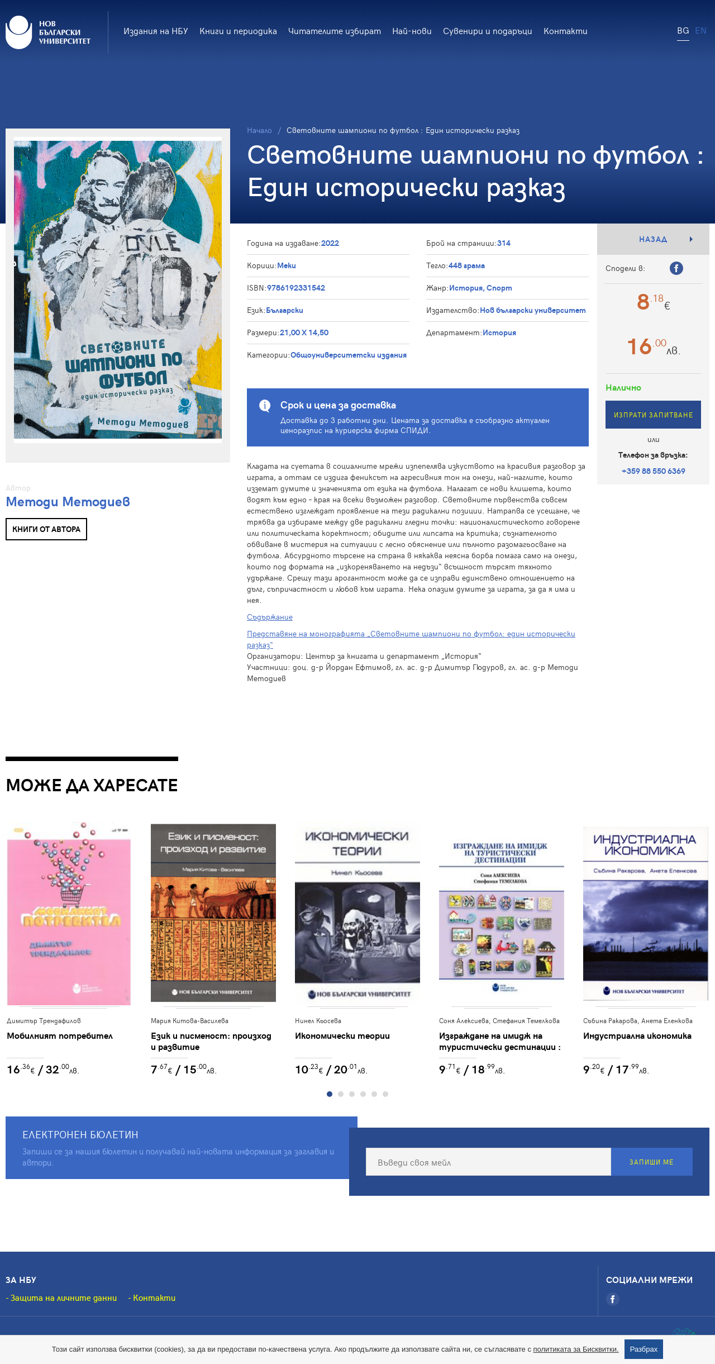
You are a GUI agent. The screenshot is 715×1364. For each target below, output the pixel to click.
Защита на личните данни (64, 1298)
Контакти (566, 30)
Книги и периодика (238, 30)
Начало (259, 130)
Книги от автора (46, 529)
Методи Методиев (68, 501)
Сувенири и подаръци (487, 30)
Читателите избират (334, 30)
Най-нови (412, 30)
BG (683, 29)
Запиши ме (652, 1162)
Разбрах (644, 1349)
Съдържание (270, 616)
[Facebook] (612, 1299)
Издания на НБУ (155, 30)
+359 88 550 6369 (653, 470)
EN (701, 29)
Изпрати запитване (653, 414)
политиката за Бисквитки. (576, 1349)
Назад (653, 239)
